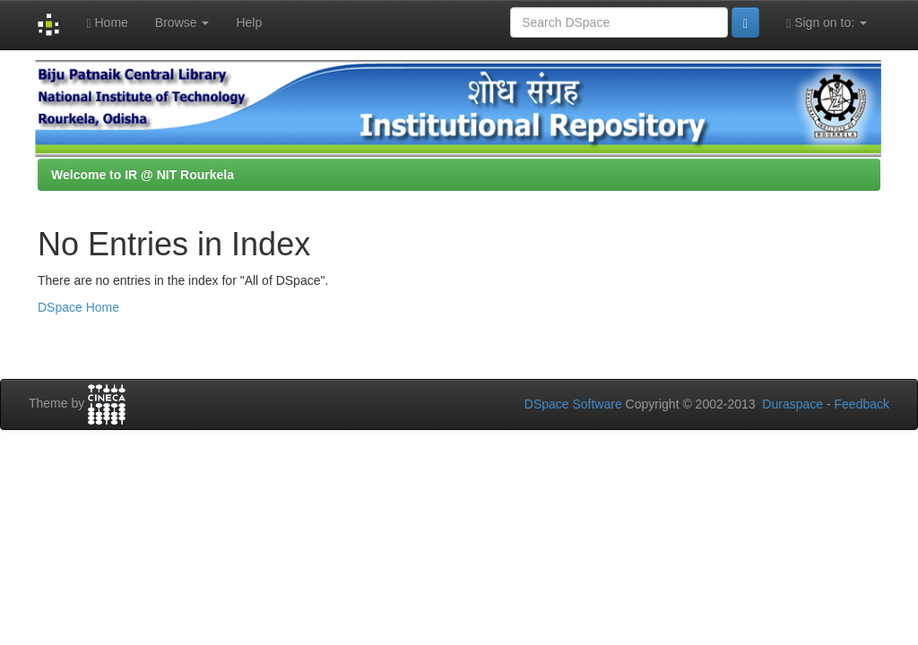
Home (106, 22)
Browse (182, 22)
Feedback (862, 404)
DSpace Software (573, 404)
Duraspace (792, 404)
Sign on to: (826, 22)
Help (249, 22)
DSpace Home (78, 307)
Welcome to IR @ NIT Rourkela (142, 175)
